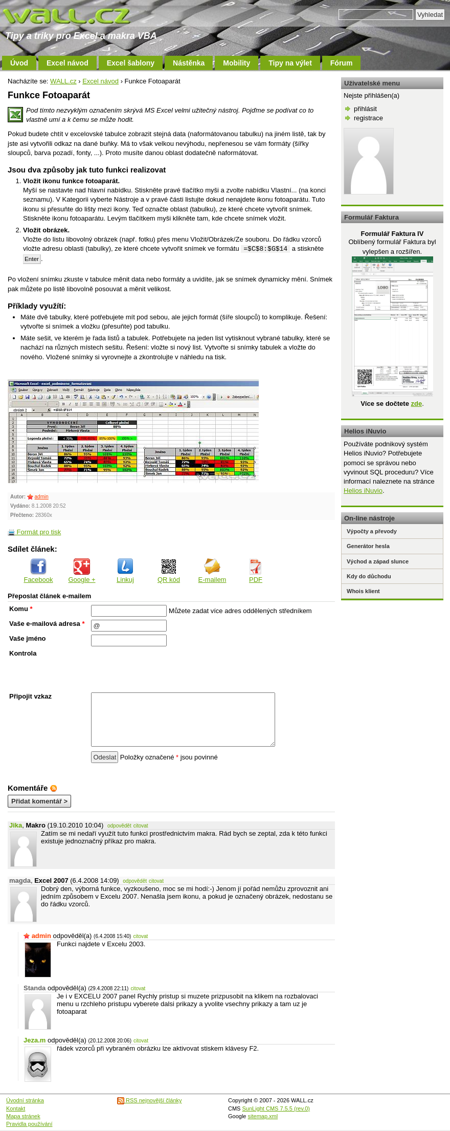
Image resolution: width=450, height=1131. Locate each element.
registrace (368, 118)
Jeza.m (35, 1040)
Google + (81, 570)
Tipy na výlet (290, 63)
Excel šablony (130, 63)
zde (416, 403)
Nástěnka (189, 63)
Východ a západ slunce (378, 561)
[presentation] (168, 669)
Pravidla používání (29, 1124)
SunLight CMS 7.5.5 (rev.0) (276, 1108)
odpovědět (119, 826)
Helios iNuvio (363, 490)
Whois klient (363, 591)
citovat (140, 826)
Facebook (38, 570)
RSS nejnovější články (149, 1100)
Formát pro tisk (34, 532)
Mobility (236, 63)
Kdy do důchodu (369, 576)
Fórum (341, 63)
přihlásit (365, 109)
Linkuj (125, 570)
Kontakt (15, 1108)
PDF (256, 570)
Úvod (19, 63)
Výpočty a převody (372, 531)
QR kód (169, 570)
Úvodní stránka (25, 1100)
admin (42, 496)
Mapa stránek (23, 1116)
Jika (15, 825)
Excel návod (67, 63)
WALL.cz (63, 81)
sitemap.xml (263, 1116)
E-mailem (212, 570)
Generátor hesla (368, 546)
